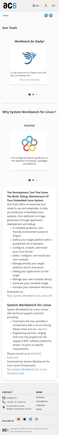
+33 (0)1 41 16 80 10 (15, 402)
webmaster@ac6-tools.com (21, 431)
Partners (40, 397)
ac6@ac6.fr (11, 397)
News (39, 409)
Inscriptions (42, 401)
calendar (42, 329)
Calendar (40, 405)
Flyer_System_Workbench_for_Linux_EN (29, 295)
